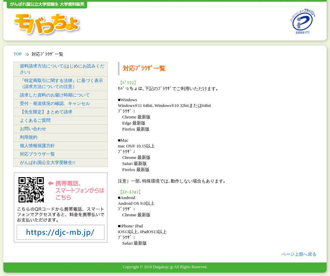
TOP (17, 53)
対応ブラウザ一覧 (37, 154)
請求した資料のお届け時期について (55, 95)
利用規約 (28, 137)
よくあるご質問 (35, 120)
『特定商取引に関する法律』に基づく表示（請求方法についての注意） (61, 83)
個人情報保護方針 (37, 145)
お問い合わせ (33, 128)
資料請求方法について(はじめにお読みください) (62, 69)
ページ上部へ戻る (299, 254)
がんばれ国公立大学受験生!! (47, 162)
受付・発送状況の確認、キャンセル (55, 103)
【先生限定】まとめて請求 (46, 111)
